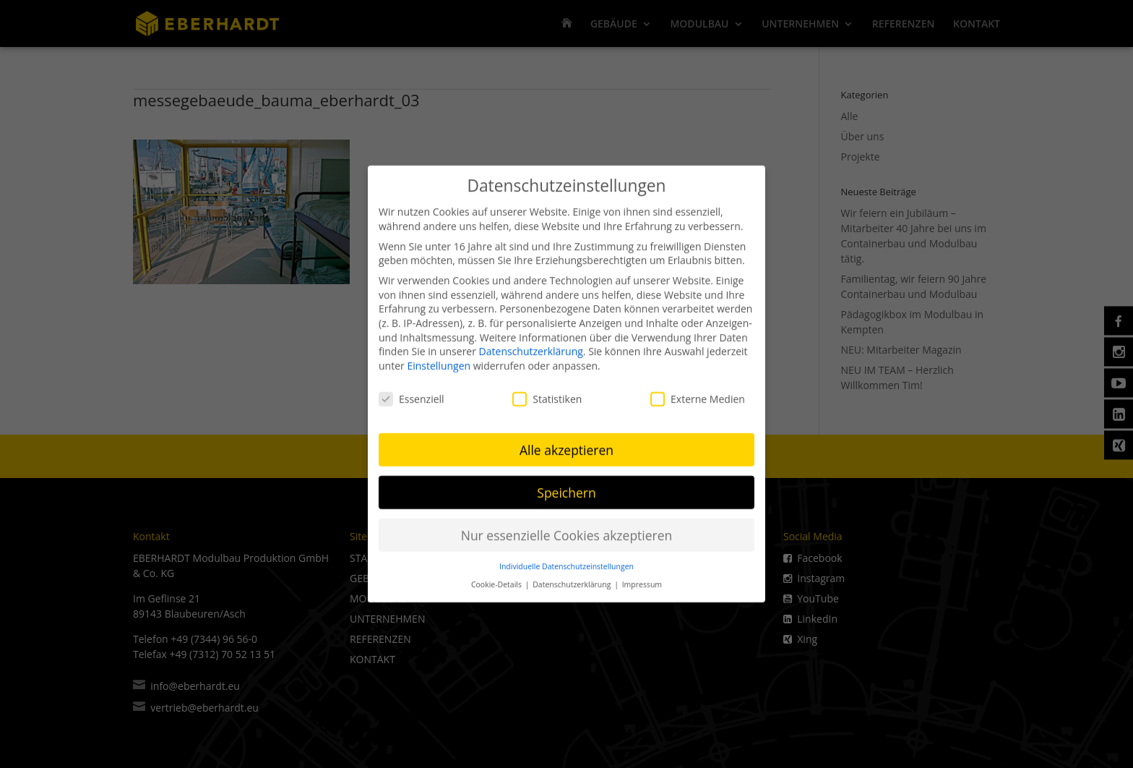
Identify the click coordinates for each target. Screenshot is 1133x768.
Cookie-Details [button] (497, 577)
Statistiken (547, 391)
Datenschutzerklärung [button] (573, 577)
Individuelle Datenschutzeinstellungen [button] (566, 559)
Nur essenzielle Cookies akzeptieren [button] (567, 528)
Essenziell (411, 391)
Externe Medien (697, 391)
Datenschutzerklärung (531, 344)
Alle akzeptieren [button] (566, 442)
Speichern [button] (566, 485)
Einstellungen (438, 358)
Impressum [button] (642, 577)
